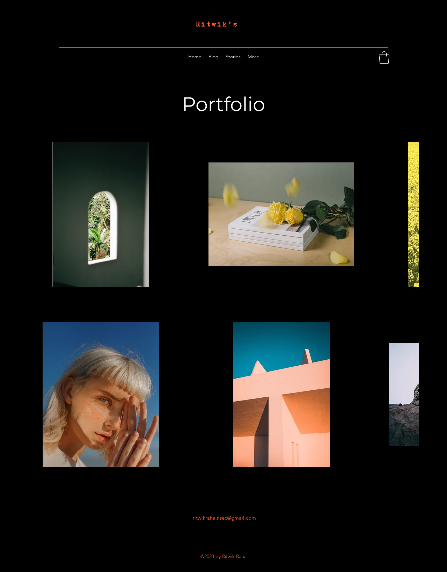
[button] (384, 57)
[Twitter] (372, 56)
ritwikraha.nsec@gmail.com (224, 517)
